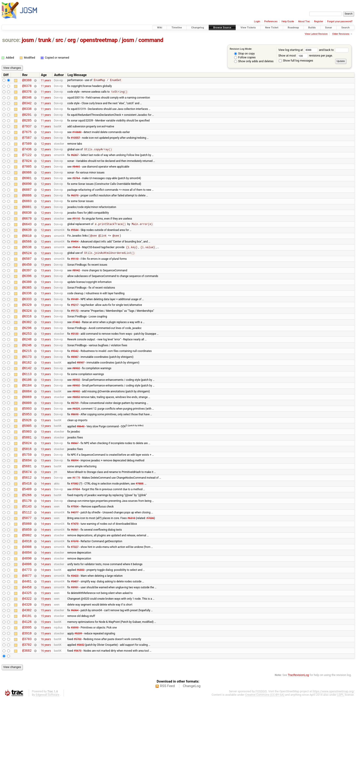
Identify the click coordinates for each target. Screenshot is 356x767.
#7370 (75, 596)
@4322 (27, 660)
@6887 (27, 203)
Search (345, 27)
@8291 (27, 119)
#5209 (78, 699)
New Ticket (272, 27)
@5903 (27, 473)
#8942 (76, 293)
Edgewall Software (47, 763)
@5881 (27, 480)
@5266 (27, 544)
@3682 (27, 718)
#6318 (131, 570)
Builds (312, 27)
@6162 (27, 396)
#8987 (75, 389)
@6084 (27, 428)
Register (318, 21)
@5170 (27, 551)
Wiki (159, 27)
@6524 (27, 274)
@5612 (27, 525)
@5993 (27, 448)
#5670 (78, 718)
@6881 (27, 222)
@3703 (27, 705)
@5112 (27, 564)
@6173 (27, 390)
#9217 (75, 332)
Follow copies (245, 57)
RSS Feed (167, 754)
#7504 (75, 557)
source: (11, 40)
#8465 (76, 177)
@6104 (27, 422)
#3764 (76, 190)
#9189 (75, 325)
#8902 (76, 402)
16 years (46, 705)
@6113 (27, 409)
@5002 (27, 589)
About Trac (304, 21)
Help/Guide (288, 21)
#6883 (80, 628)
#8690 (75, 454)
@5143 (27, 557)
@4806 (27, 622)
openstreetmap (99, 40)
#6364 (75, 673)
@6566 (27, 261)
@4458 (27, 648)
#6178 (76, 525)
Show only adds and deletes (254, 61)
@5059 (27, 583)
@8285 (27, 126)
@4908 (27, 602)
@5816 (27, 493)
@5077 (27, 570)
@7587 (27, 145)
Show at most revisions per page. (305, 55)
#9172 (75, 338)
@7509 (27, 151)
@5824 (27, 486)
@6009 (27, 441)
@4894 (27, 609)
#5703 (78, 705)
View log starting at (298, 50)
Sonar (328, 27)
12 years (46, 138)
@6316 (27, 345)
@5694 (27, 506)
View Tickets (248, 27)
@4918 (27, 596)
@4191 (27, 680)
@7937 (27, 132)
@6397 (27, 293)
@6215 (27, 383)
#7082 (75, 531)
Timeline (176, 27)
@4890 (27, 615)
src (59, 40)
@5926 (27, 461)
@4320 (27, 667)
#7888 (139, 531)
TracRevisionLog (298, 743)
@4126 (27, 686)
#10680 (77, 138)
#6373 (75, 209)
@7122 (27, 164)
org (71, 40)
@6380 (27, 306)
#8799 (75, 441)
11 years (46, 80)
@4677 (27, 635)
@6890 (27, 196)
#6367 (75, 164)
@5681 (27, 512)
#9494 (75, 261)
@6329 (27, 332)
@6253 (27, 364)
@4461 (27, 641)
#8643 (80, 467)
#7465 (76, 351)
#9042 (75, 383)
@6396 (27, 299)
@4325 (27, 654)
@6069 (27, 435)
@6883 (27, 216)
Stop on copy (244, 53)
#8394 (75, 505)
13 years (46, 286)
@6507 (27, 280)
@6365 (27, 312)
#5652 (80, 712)
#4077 (75, 563)
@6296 (27, 358)
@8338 (27, 113)
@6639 (27, 248)
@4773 (27, 628)
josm (28, 40)
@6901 (27, 190)
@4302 (27, 673)
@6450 (27, 287)
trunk (44, 40)
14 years (46, 525)
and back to (334, 50)
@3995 (27, 692)
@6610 (27, 254)
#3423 (75, 634)
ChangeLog (191, 754)
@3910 (27, 699)
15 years (46, 641)
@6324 (27, 338)
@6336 (27, 319)
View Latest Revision (316, 33)
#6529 (76, 447)
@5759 (27, 499)
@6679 (27, 235)
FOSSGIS (261, 759)
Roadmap (293, 27)
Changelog (197, 27)
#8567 (75, 486)
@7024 (27, 171)
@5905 (27, 467)
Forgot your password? (340, 21)
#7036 (150, 570)
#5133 (75, 364)
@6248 (27, 370)
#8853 (76, 435)
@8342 (27, 106)
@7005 (27, 177)
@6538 (27, 267)
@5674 (27, 519)
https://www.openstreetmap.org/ (333, 759)
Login (257, 21)
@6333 (27, 325)
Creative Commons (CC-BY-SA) (264, 763)
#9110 (76, 235)
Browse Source (222, 27)
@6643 (27, 242)
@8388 (27, 81)
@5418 (27, 531)
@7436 (27, 158)
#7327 (75, 602)
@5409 (27, 538)
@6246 (27, 377)
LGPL (340, 763)
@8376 (27, 93)
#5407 (75, 641)
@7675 (27, 138)
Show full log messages (296, 60)
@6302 (27, 351)
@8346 (27, 100)
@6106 (27, 415)
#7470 (75, 576)
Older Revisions (340, 33)
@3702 (27, 712)
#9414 (76, 267)
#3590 (75, 692)
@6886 (27, 209)
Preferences (270, 21)
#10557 (75, 145)
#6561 (75, 583)
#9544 (75, 248)
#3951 (75, 647)
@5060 (27, 576)
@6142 (27, 403)
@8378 (27, 87)
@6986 (27, 184)
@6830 (27, 229)
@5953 (27, 454)
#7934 (76, 538)
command (150, 40)
